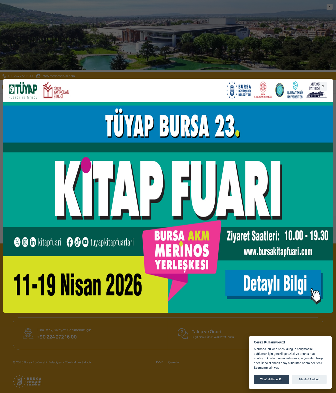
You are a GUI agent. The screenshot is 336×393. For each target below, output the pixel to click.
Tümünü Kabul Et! (271, 379)
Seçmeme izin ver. (266, 368)
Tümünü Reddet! (309, 379)
